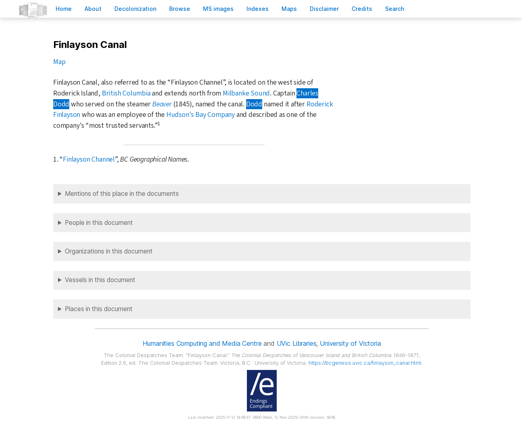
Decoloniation (135, 8)
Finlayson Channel (89, 159)
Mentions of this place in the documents (122, 193)
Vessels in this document (100, 280)
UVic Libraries (297, 343)
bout (93, 8)
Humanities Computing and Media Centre (202, 343)
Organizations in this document (109, 251)
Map (59, 62)
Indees (257, 8)
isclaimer (324, 8)
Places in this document (99, 309)
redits (362, 8)
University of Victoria (350, 343)
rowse (179, 8)
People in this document (99, 222)
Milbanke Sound (246, 93)
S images (218, 8)
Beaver (162, 104)
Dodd (254, 104)
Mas (289, 8)
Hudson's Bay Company (200, 115)
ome (64, 8)
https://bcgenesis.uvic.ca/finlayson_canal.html (365, 363)
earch (394, 8)
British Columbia (126, 93)
